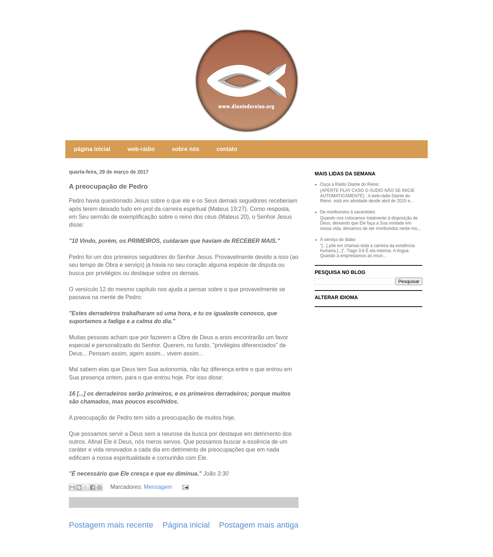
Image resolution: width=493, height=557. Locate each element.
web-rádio (141, 149)
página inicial (92, 149)
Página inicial (186, 524)
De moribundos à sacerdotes (347, 211)
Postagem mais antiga (259, 524)
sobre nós (185, 149)
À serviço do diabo (338, 239)
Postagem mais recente (111, 524)
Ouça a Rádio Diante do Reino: (350, 184)
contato (226, 149)
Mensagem (158, 487)
